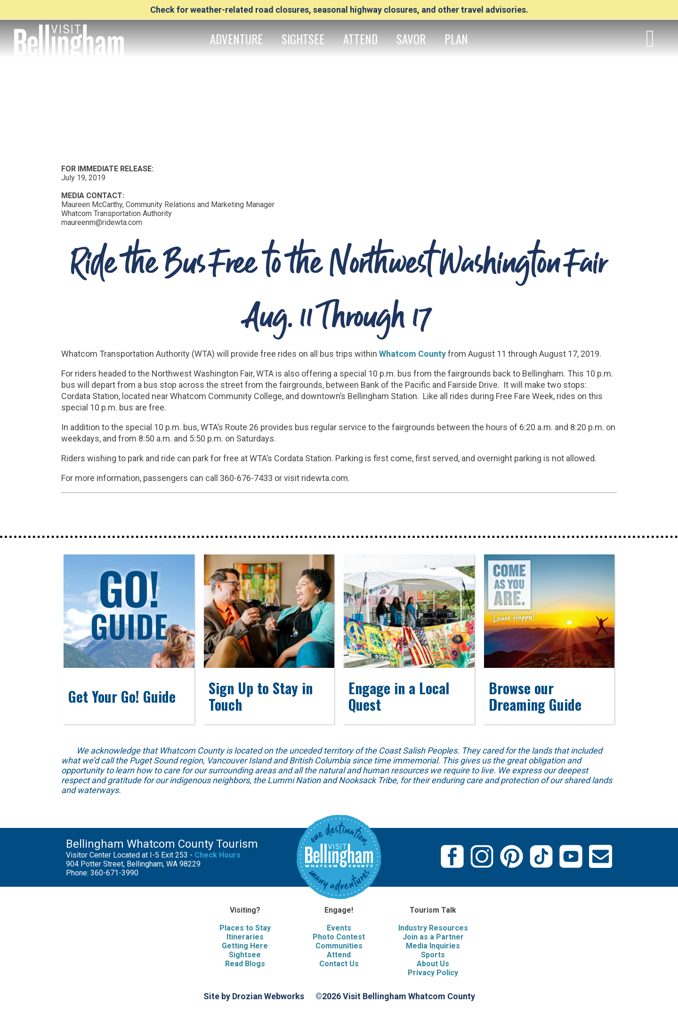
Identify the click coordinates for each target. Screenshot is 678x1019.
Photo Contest (339, 936)
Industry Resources (433, 927)
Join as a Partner (433, 936)
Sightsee (245, 954)
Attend (339, 954)
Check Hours (217, 855)
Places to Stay (245, 927)
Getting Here (245, 945)
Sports (433, 954)
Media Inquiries (433, 945)
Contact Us (339, 963)
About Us (433, 963)
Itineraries (245, 936)
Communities (339, 945)
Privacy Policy (433, 972)
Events (339, 927)
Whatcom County (412, 354)
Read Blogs (245, 963)
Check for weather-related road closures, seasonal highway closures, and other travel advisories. (339, 10)
